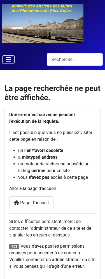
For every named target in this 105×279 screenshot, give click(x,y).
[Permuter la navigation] (8, 59)
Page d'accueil (31, 202)
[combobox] (75, 59)
